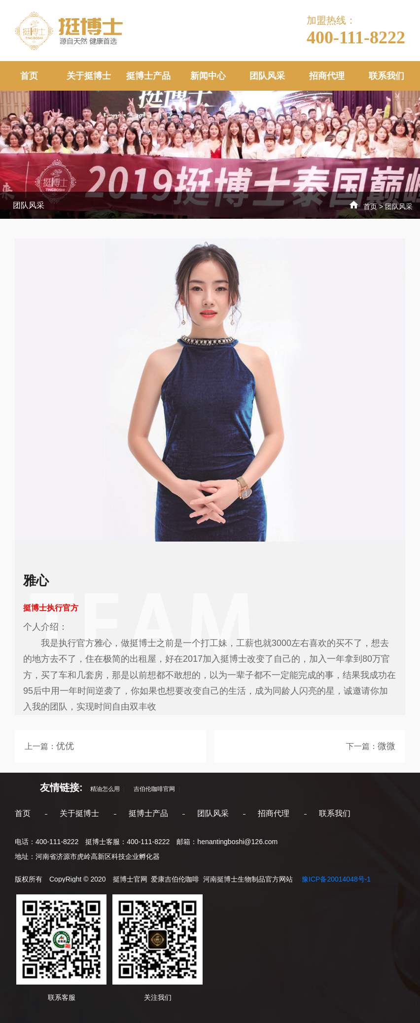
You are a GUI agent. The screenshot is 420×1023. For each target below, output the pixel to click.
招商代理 (327, 76)
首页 (29, 76)
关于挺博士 (89, 76)
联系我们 (386, 76)
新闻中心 (208, 76)
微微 (386, 746)
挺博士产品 (148, 76)
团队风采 (267, 76)
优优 (65, 746)
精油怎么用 (102, 788)
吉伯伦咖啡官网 (151, 788)
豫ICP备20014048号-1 (335, 879)
